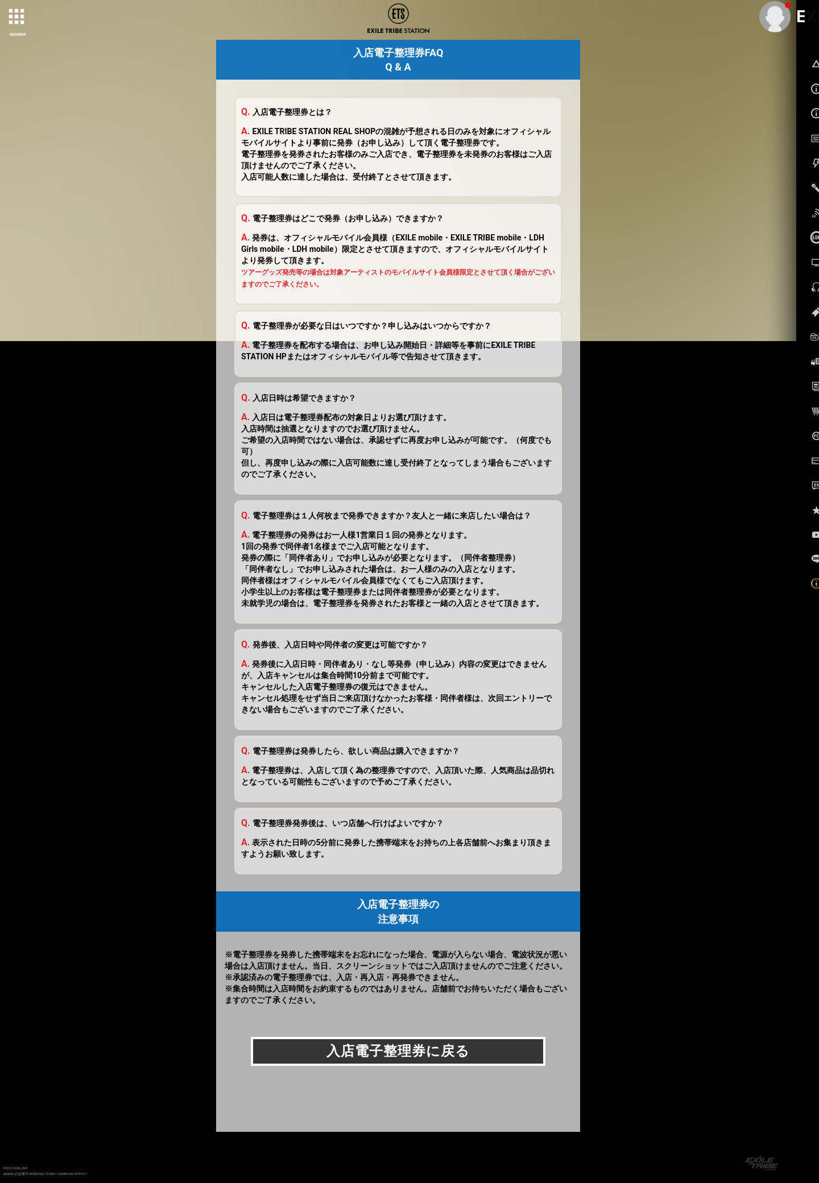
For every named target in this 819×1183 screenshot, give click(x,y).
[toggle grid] (17, 17)
